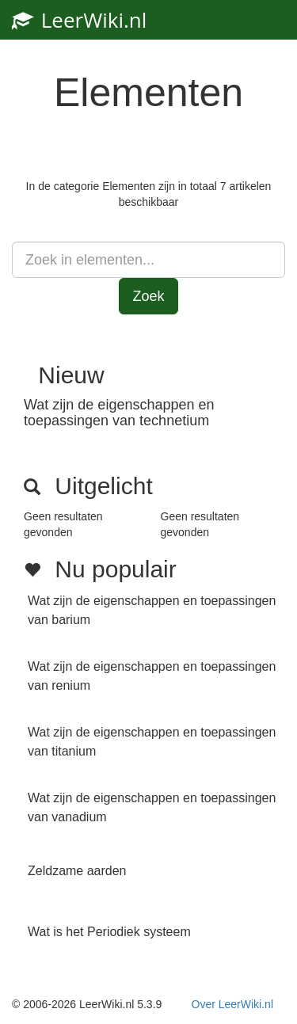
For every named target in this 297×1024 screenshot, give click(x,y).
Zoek (148, 296)
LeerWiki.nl (79, 20)
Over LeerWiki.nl (232, 1004)
